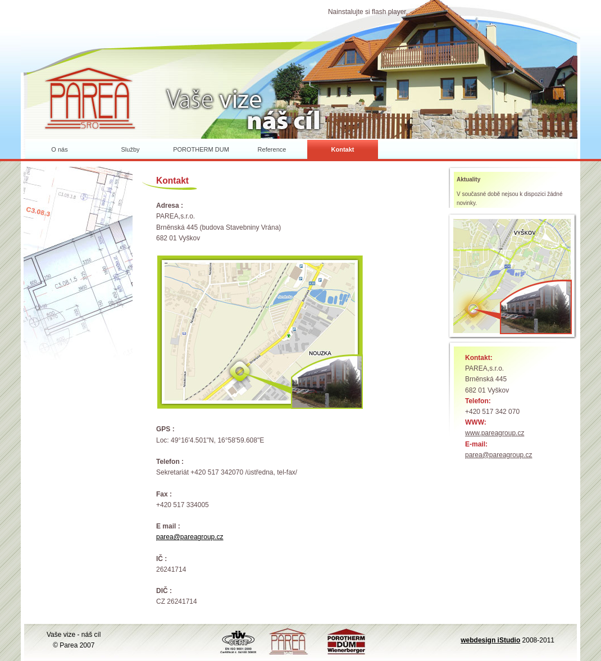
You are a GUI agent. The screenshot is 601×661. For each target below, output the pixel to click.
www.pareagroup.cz (494, 433)
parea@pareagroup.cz (498, 455)
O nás (59, 149)
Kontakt (342, 149)
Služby (130, 149)
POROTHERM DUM (201, 149)
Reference (272, 149)
